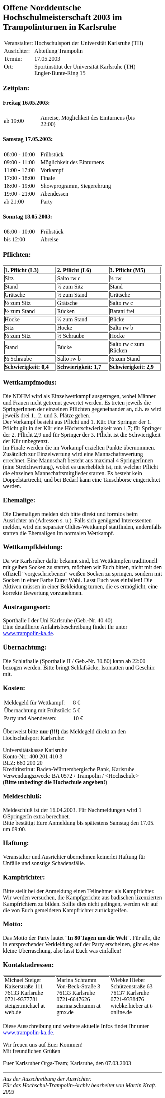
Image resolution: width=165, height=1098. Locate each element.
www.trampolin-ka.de (28, 633)
